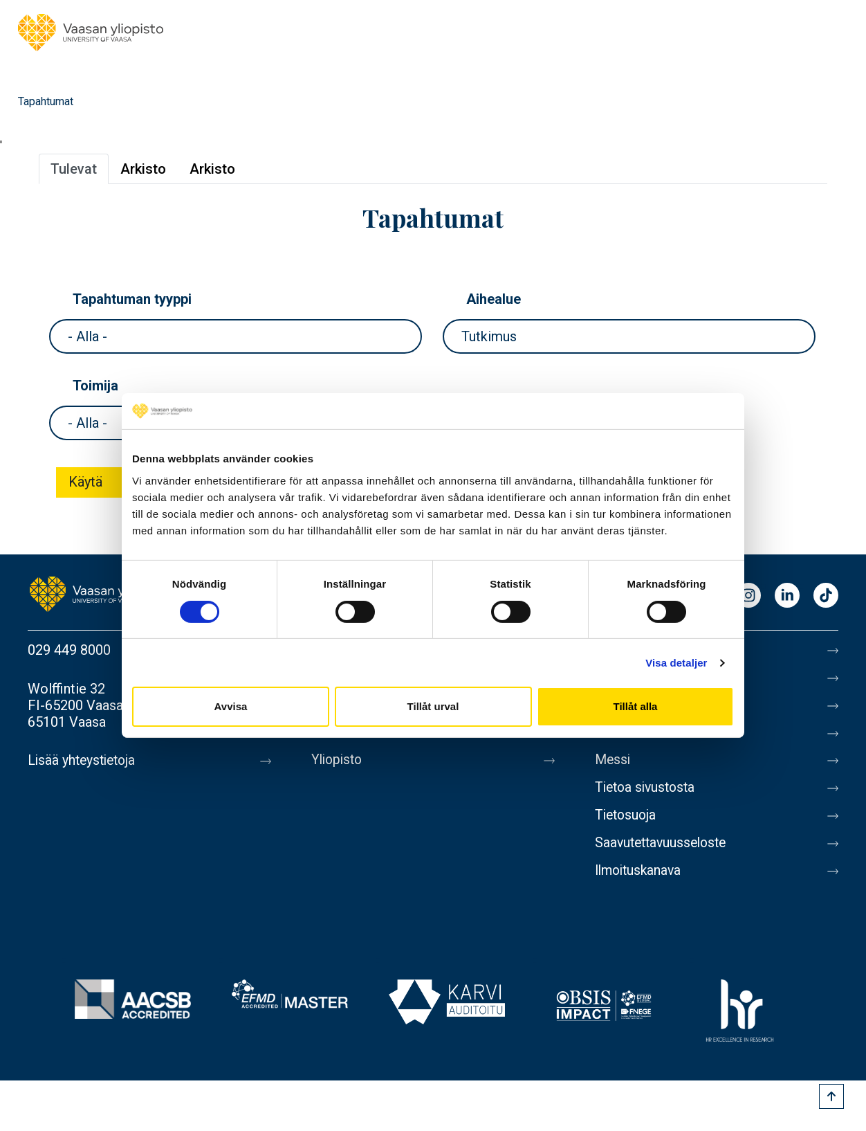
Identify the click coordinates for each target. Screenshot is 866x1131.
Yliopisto (338, 766)
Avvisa (231, 706)
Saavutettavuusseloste (664, 853)
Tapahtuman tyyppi (132, 299)
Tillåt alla (636, 706)
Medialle (621, 737)
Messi (613, 766)
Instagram (748, 596)
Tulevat (73, 169)
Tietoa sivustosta (648, 795)
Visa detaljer (676, 663)
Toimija (95, 385)
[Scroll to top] (831, 1096)
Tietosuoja (627, 824)
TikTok (825, 596)
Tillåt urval (433, 706)
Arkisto (143, 169)
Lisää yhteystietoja (84, 760)
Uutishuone (344, 737)
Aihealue (493, 299)
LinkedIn (787, 596)
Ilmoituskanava (640, 882)
